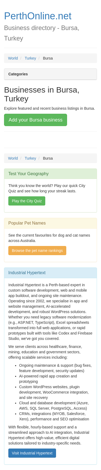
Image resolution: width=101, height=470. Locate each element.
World (13, 58)
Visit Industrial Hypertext (32, 453)
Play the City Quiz (27, 201)
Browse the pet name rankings (37, 250)
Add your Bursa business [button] (35, 120)
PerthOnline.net (37, 15)
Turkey (30, 58)
